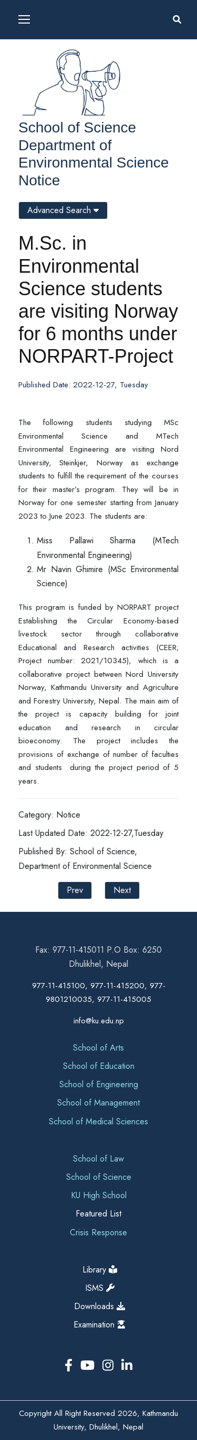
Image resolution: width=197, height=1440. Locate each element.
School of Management (98, 1103)
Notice (39, 180)
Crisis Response (98, 1232)
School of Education (98, 1066)
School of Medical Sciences (98, 1121)
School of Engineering (98, 1084)
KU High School (99, 1195)
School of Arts (98, 1048)
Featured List (98, 1214)
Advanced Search (63, 210)
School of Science (77, 127)
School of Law (98, 1159)
